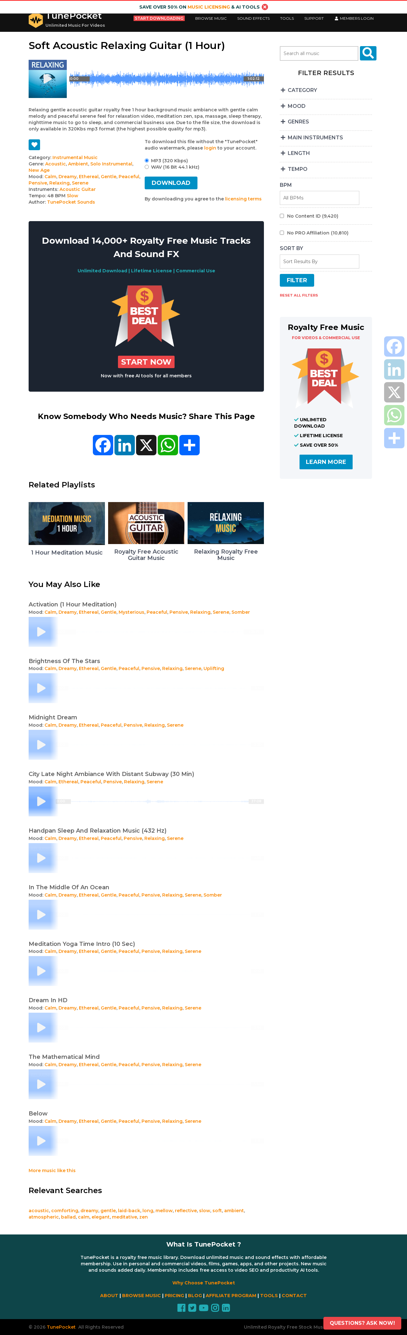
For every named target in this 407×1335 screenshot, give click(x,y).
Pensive (38, 183)
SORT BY (291, 248)
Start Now (146, 362)
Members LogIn (354, 18)
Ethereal (89, 176)
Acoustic (55, 164)
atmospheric (44, 1217)
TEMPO (293, 169)
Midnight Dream (53, 717)
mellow (164, 1210)
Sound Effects (253, 18)
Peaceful (129, 176)
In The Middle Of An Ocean (69, 887)
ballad (68, 1217)
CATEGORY (298, 90)
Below (38, 1113)
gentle (108, 1210)
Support (314, 18)
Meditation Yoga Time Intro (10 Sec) (82, 943)
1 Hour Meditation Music (67, 552)
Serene (80, 183)
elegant (101, 1217)
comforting (64, 1210)
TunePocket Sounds (71, 202)
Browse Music (211, 18)
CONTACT (294, 1295)
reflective (186, 1210)
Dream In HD (48, 1000)
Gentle (108, 176)
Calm (50, 176)
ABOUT (109, 1295)
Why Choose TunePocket (203, 1283)
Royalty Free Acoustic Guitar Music (146, 555)
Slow (72, 196)
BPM (286, 185)
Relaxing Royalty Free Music (226, 555)
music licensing (209, 7)
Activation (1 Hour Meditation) (73, 604)
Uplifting (214, 668)
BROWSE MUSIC (141, 1295)
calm (83, 1217)
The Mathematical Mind (64, 1056)
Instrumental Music (75, 157)
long (147, 1210)
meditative (124, 1217)
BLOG (195, 1295)
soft (217, 1210)
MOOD (293, 106)
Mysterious (131, 612)
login (210, 148)
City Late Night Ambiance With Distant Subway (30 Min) (111, 774)
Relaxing (59, 183)
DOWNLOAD (171, 182)
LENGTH (295, 153)
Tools (287, 18)
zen (143, 1217)
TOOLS (269, 1295)
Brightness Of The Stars (64, 661)
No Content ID (312, 216)
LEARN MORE (326, 461)
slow (204, 1210)
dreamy (89, 1210)
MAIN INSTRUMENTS (311, 138)
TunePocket (73, 15)
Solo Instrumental (111, 164)
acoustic (39, 1210)
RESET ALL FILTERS (299, 295)
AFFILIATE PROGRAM (231, 1295)
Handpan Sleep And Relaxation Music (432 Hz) (98, 830)
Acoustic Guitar (77, 189)
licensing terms (243, 199)
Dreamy (68, 176)
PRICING (174, 1295)
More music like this (52, 1170)
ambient (234, 1210)
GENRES (294, 122)
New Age (39, 170)
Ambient (78, 164)
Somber (240, 612)
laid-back (129, 1210)
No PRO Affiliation (317, 233)
